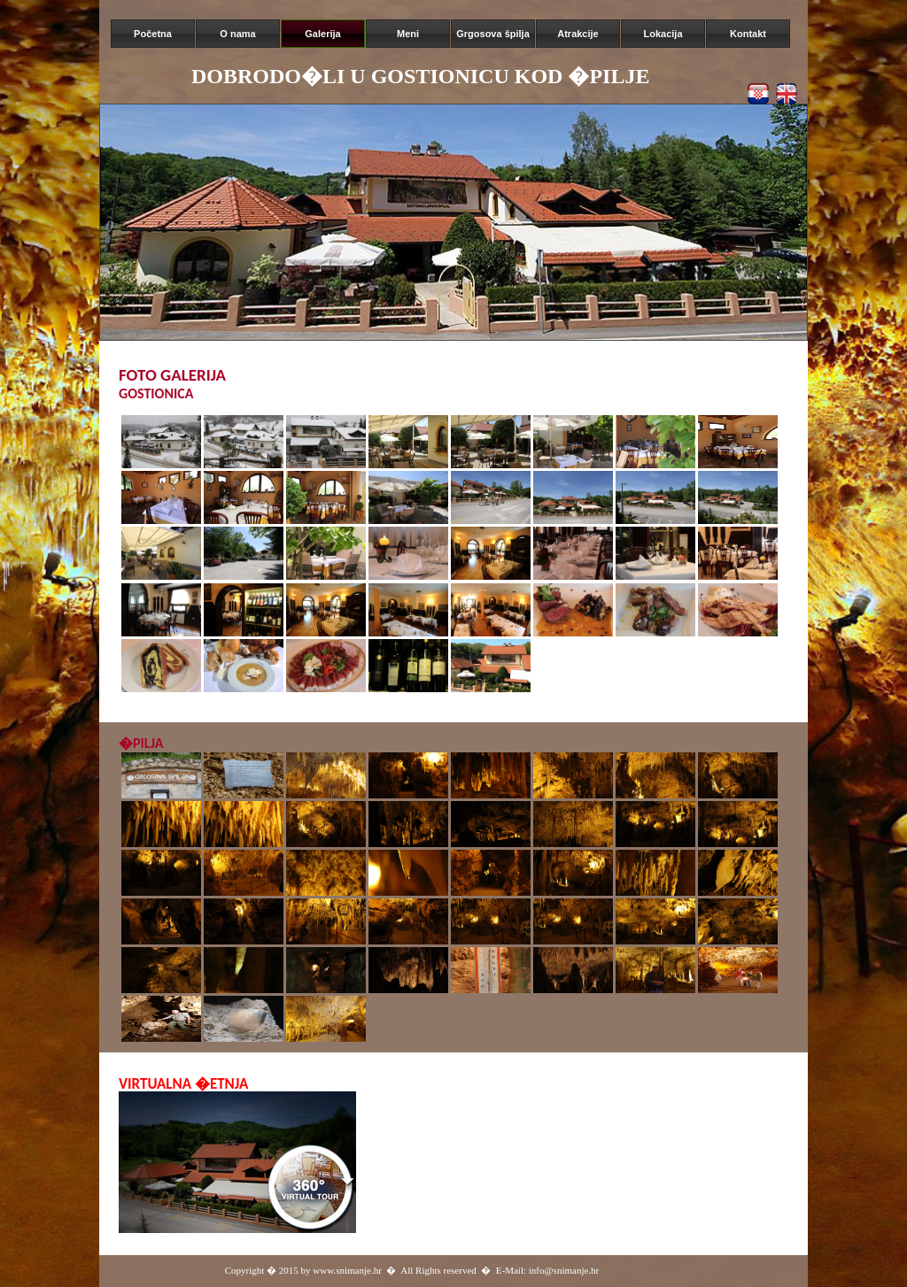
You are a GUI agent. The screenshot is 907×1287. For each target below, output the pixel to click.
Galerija (322, 33)
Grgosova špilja (493, 33)
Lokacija (662, 33)
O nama (237, 33)
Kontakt (748, 33)
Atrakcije (577, 33)
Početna (153, 33)
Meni (408, 33)
